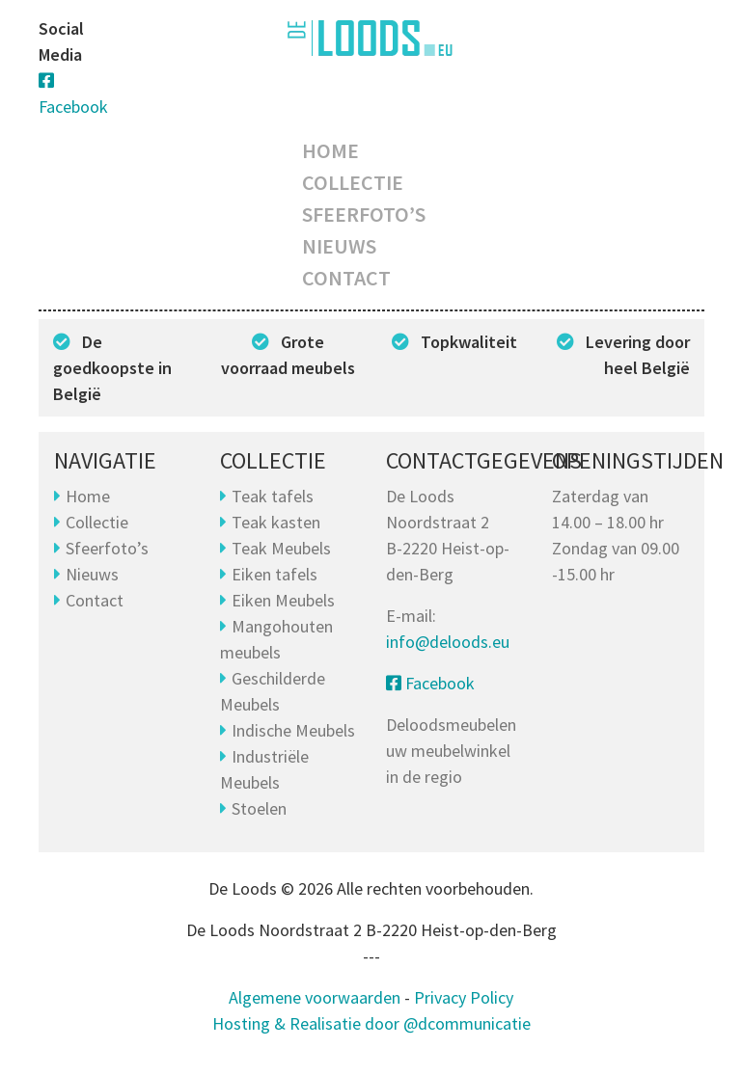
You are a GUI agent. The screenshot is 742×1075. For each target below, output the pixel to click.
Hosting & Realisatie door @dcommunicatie (371, 1023)
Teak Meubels (281, 548)
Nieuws (339, 245)
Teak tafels (273, 496)
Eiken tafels (274, 574)
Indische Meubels (293, 730)
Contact (346, 277)
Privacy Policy (463, 997)
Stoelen (259, 808)
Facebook (430, 683)
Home (330, 150)
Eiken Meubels (283, 600)
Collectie (352, 182)
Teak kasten (276, 522)
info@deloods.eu (447, 642)
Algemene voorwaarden (314, 997)
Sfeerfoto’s (364, 214)
